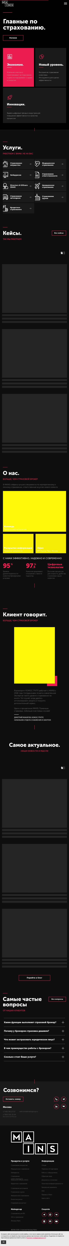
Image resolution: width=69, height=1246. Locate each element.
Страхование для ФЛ (18, 1213)
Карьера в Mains (47, 1194)
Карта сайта (46, 1198)
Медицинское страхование (20, 1169)
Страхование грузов (17, 1192)
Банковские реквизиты (49, 1187)
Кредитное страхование (19, 1183)
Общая (44, 1165)
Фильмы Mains (15, 1221)
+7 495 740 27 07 (9, 1112)
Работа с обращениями (49, 1173)
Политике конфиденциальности (35, 1238)
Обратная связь (47, 1176)
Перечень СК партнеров (50, 1169)
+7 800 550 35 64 (9, 1115)
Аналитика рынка (16, 1199)
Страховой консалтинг (18, 1203)
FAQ (43, 1191)
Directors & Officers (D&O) (19, 1180)
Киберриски (15, 1173)
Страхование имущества (19, 1165)
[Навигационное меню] (65, 4)
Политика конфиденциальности (52, 1183)
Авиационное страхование (20, 1196)
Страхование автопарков (19, 1188)
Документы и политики (49, 1180)
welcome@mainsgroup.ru (28, 1111)
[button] (13, 38)
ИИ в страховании (17, 1217)
